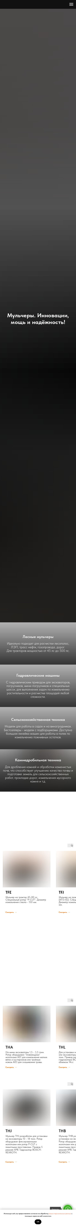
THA (9, 1047)
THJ (9, 1131)
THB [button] (62, 1131)
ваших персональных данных (60, 1214)
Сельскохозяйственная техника (38, 719)
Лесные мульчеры (38, 636)
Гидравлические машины (38, 675)
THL (62, 1047)
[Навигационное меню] (71, 4)
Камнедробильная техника (38, 760)
